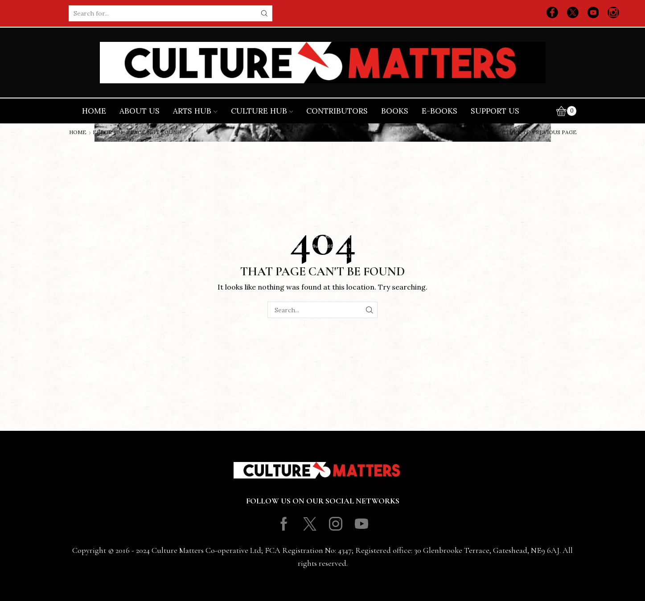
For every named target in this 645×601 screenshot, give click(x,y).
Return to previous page (537, 132)
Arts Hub (195, 111)
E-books (439, 111)
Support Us (495, 111)
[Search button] (264, 13)
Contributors (337, 111)
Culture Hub (262, 111)
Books (394, 111)
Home (94, 111)
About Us (139, 111)
